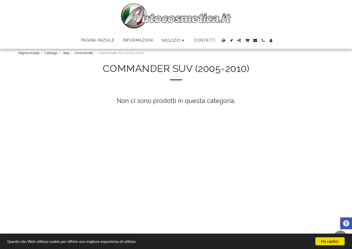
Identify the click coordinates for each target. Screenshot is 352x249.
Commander (84, 53)
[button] (173, 40)
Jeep (66, 53)
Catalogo (50, 53)
